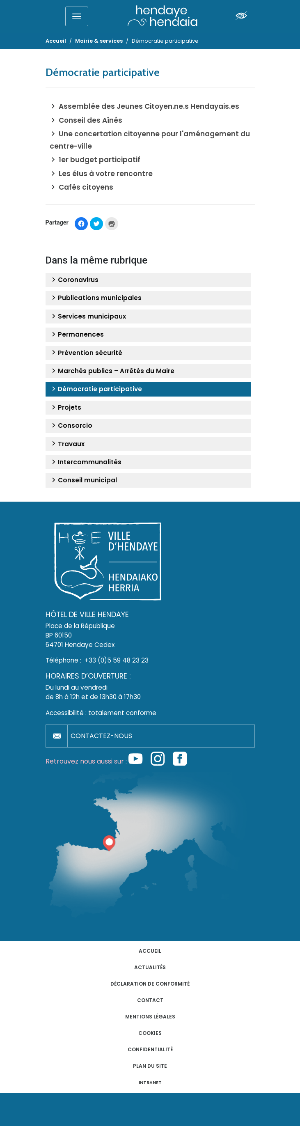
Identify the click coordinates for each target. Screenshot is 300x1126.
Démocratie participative (96, 389)
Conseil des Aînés (90, 120)
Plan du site (150, 1065)
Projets (65, 407)
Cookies (150, 1033)
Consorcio (71, 425)
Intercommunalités (85, 462)
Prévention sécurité (86, 353)
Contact (150, 1000)
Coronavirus (74, 279)
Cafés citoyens (86, 187)
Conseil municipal (83, 480)
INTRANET (150, 1083)
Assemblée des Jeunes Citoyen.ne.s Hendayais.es (149, 106)
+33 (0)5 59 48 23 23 (117, 660)
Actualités (150, 967)
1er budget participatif (99, 160)
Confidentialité (150, 1049)
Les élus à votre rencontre (106, 174)
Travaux (67, 444)
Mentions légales (150, 1016)
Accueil (150, 950)
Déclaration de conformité (150, 983)
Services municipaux (88, 316)
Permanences (77, 334)
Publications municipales (96, 298)
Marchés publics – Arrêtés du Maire (112, 371)
